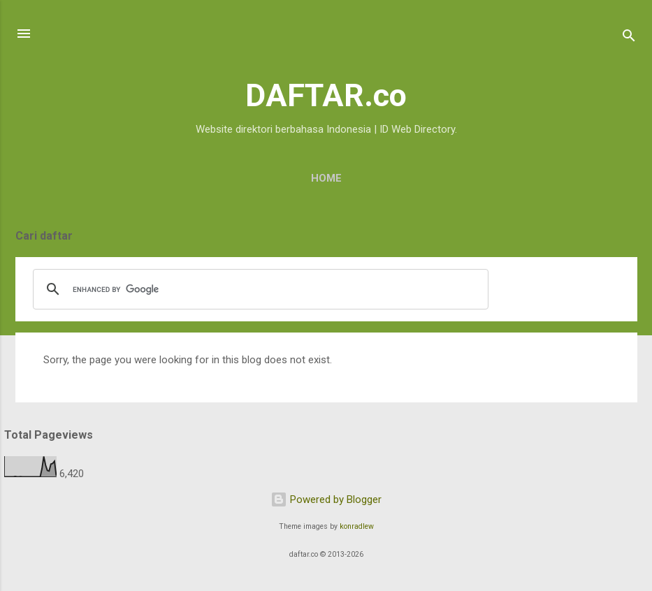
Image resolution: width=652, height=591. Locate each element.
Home (326, 178)
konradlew (357, 526)
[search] (258, 289)
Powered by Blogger (326, 499)
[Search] (629, 38)
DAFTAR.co (326, 95)
